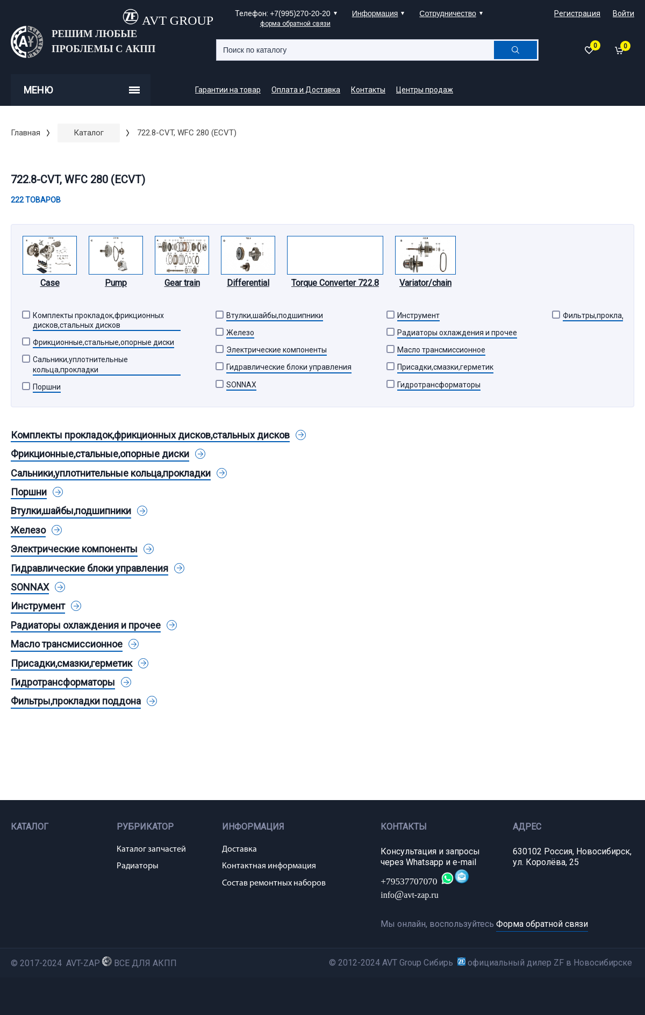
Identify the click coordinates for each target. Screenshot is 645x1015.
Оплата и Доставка (305, 90)
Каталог (89, 133)
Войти (623, 13)
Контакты (368, 90)
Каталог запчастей (151, 849)
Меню (82, 90)
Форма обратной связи (542, 924)
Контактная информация (269, 866)
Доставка (239, 849)
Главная (25, 133)
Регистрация (577, 13)
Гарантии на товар (228, 90)
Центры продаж (424, 90)
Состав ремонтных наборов (274, 883)
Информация (375, 13)
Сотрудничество (447, 13)
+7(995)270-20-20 (300, 13)
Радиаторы (138, 866)
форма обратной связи (295, 23)
